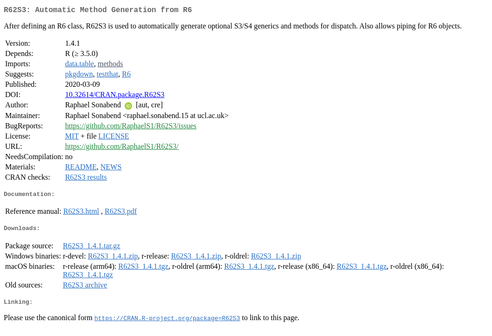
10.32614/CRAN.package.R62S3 (114, 96)
